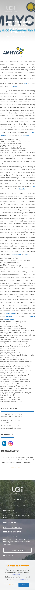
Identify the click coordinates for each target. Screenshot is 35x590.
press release (11, 314)
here (26, 84)
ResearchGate (8, 319)
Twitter (27, 254)
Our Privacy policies (22, 579)
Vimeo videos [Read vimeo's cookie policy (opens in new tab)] (17, 575)
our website (17, 254)
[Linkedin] (4, 443)
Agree (24, 585)
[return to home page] (11, 9)
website (26, 135)
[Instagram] (10, 443)
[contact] (24, 505)
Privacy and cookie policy (12, 527)
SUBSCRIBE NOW (15, 468)
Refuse (11, 585)
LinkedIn (13, 86)
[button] (29, 9)
